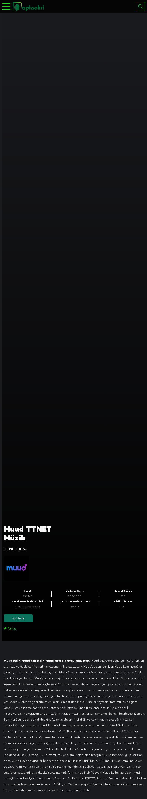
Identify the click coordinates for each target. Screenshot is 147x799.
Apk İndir (18, 618)
